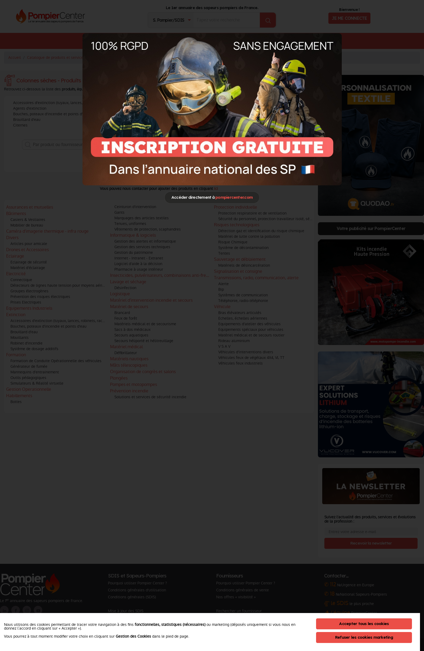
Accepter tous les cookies (364, 623)
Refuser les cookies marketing (364, 637)
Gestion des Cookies (133, 636)
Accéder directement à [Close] (212, 197)
